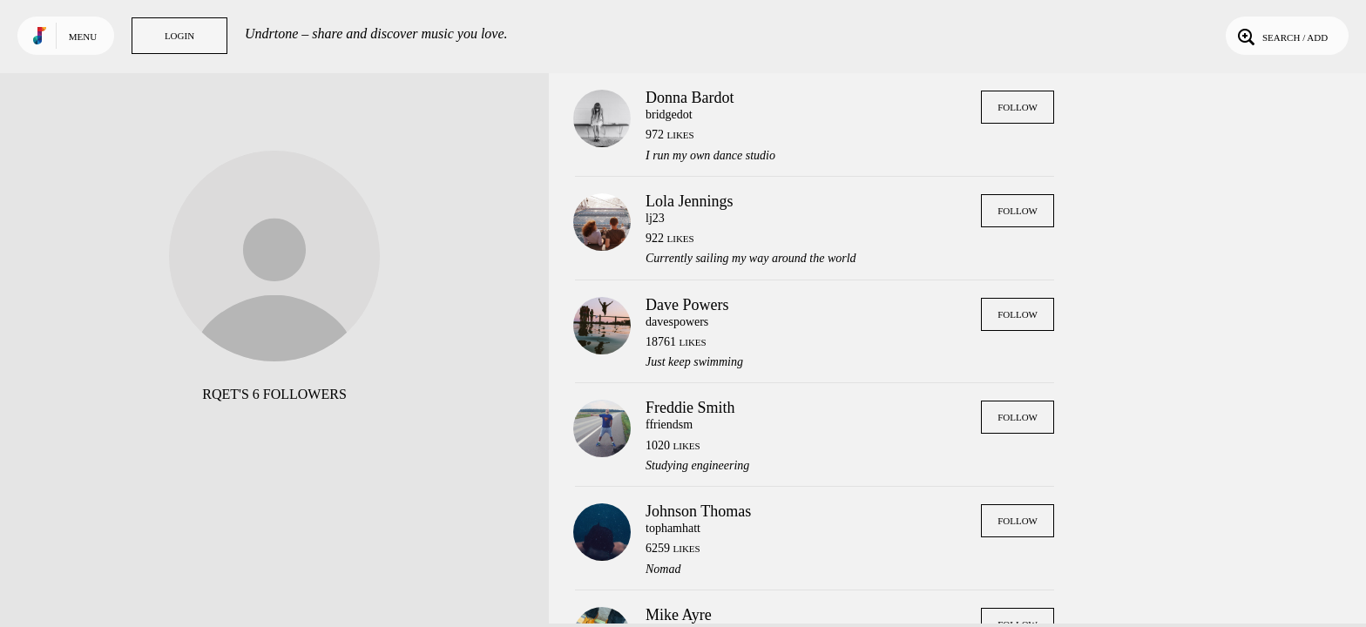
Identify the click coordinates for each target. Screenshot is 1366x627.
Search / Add (1281, 35)
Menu (83, 36)
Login (179, 35)
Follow (1017, 107)
